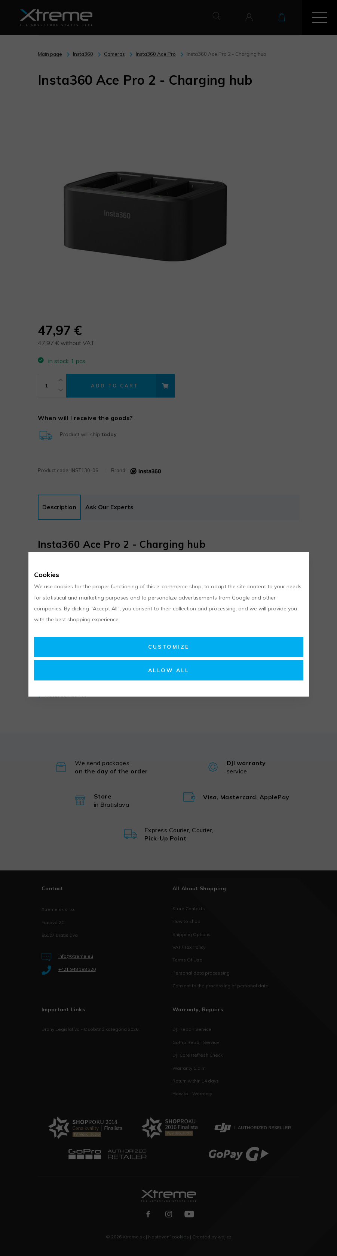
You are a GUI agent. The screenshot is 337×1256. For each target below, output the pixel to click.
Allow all (168, 670)
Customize (168, 646)
